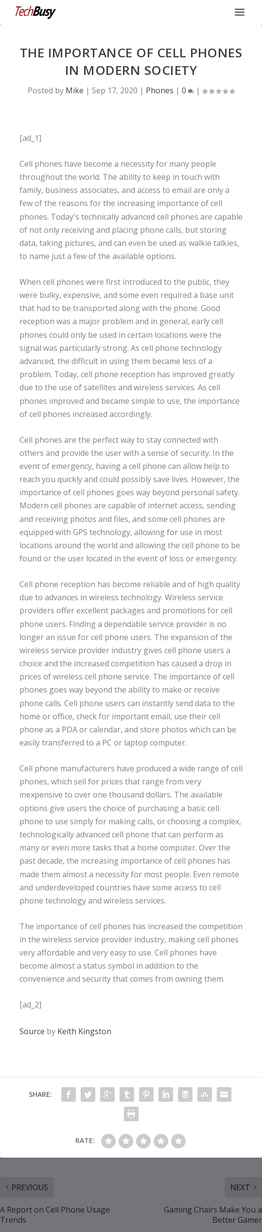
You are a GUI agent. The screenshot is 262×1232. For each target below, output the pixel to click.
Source (32, 1031)
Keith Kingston (84, 1031)
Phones (160, 90)
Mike (75, 90)
